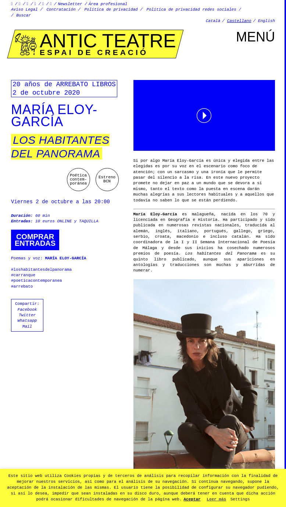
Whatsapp (27, 320)
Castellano (239, 21)
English (266, 21)
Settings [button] (240, 499)
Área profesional (108, 4)
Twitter (27, 315)
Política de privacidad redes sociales (191, 9)
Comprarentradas (35, 240)
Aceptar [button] (192, 499)
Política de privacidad (111, 9)
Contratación (60, 9)
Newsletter (70, 4)
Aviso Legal (24, 9)
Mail (27, 326)
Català (213, 21)
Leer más (216, 499)
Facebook (27, 309)
